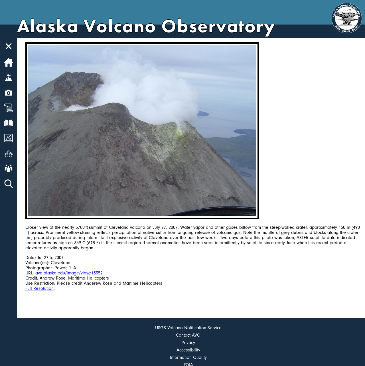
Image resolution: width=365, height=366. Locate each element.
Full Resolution (39, 288)
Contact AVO (188, 335)
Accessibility (188, 350)
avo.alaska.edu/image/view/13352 (69, 273)
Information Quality (188, 357)
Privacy (188, 342)
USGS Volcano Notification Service (188, 327)
